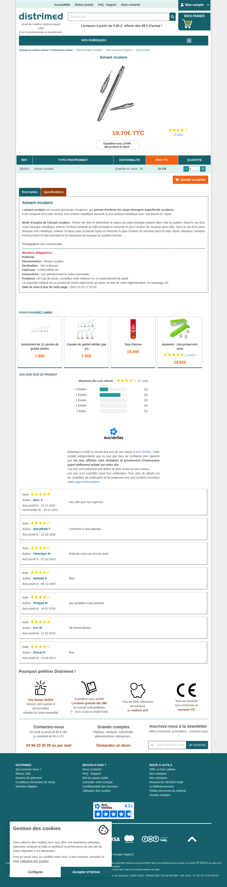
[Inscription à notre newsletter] (167, 745)
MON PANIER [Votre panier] (194, 16)
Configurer (35, 872)
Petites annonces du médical (167, 790)
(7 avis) (178, 134)
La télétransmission (161, 786)
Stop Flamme (133, 344)
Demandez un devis (113, 745)
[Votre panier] (187, 23)
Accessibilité (62, 4)
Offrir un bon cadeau (162, 769)
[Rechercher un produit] (119, 17)
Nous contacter (130, 4)
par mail (64, 745)
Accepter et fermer (86, 872)
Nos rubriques (158, 777)
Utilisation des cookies (96, 790)
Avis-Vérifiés (143, 451)
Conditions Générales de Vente (35, 782)
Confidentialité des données (100, 786)
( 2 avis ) (190, 355)
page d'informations (87, 481)
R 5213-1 (203, 862)
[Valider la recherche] (172, 17)
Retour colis (23, 773)
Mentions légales (26, 786)
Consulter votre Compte (97, 782)
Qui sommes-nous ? (28, 769)
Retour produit (84, 4)
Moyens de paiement (29, 777)
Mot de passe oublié (95, 777)
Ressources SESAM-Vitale (166, 782)
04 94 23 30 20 (38, 745)
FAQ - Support (107, 4)
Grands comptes (159, 795)
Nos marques (157, 773)
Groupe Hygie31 (123, 854)
